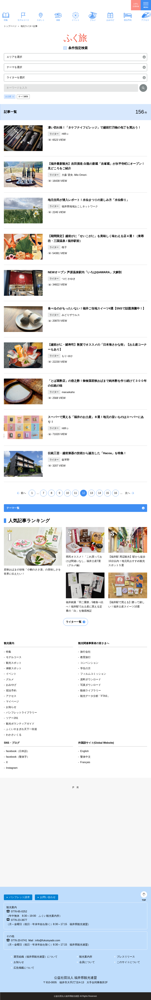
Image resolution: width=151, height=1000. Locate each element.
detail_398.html (75, 174)
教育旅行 (85, 657)
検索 (143, 88)
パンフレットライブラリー (21, 712)
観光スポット (13, 662)
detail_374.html (75, 211)
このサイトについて (128, 962)
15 (107, 493)
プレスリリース (126, 956)
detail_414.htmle (33, 551)
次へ (127, 493)
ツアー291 (12, 718)
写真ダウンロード (90, 684)
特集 (8, 651)
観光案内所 (85, 956)
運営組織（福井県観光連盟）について (35, 956)
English (84, 751)
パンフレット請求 (19, 897)
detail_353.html (75, 283)
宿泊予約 (128, 20)
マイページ (12, 701)
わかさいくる (13, 734)
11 (75, 493)
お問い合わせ (48, 897)
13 (91, 493)
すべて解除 (23, 96)
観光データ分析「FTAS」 (95, 696)
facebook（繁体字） (17, 756)
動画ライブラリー (90, 690)
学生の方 (85, 668)
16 (115, 493)
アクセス (11, 696)
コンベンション (89, 662)
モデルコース (23, 20)
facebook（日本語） (17, 751)
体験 (58, 20)
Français (85, 762)
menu (145, 5)
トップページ (10, 26)
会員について (87, 962)
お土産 (8, 96)
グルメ (93, 20)
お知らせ (11, 707)
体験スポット (13, 668)
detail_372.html (75, 355)
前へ (23, 493)
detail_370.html (75, 247)
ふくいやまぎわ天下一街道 (21, 729)
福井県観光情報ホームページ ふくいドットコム (22, 5)
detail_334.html (75, 391)
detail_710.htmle (127, 591)
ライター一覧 (73, 621)
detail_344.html (75, 428)
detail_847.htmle (85, 593)
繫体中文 (85, 756)
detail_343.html (75, 319)
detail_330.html (75, 464)
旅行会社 (85, 651)
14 (99, 493)
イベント (75, 20)
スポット (41, 20)
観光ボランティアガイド (20, 723)
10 (67, 493)
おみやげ (110, 20)
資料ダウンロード (90, 679)
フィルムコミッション (93, 673)
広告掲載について (24, 967)
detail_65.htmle (85, 547)
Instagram (11, 767)
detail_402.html (75, 138)
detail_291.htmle (127, 547)
